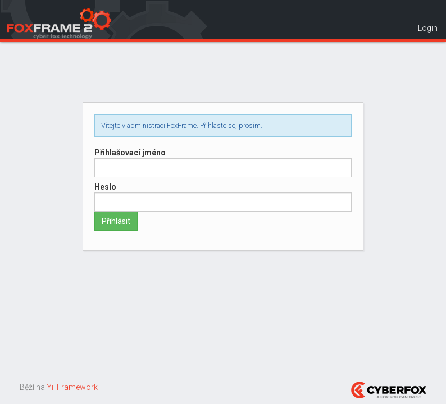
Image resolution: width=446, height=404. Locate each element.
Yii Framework (72, 387)
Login (428, 28)
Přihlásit (116, 221)
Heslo (105, 186)
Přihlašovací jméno (130, 152)
